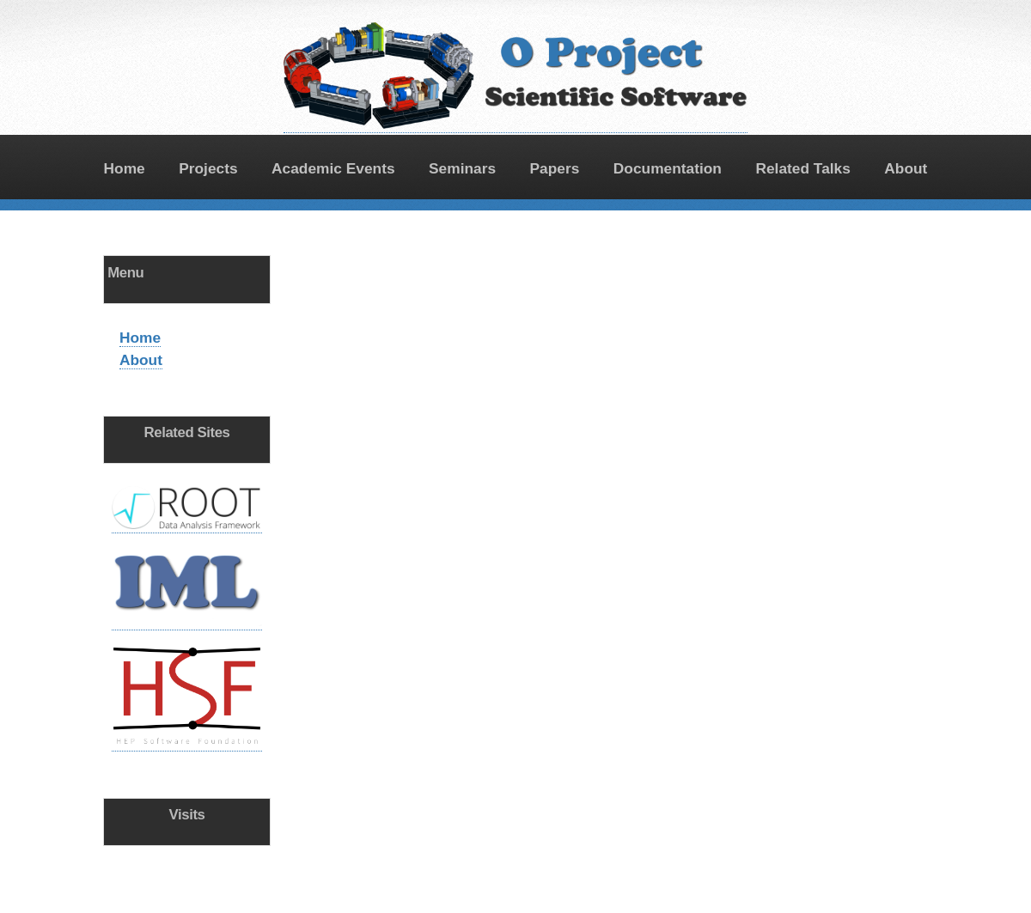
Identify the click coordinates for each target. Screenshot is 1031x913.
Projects (208, 168)
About (905, 168)
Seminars (462, 168)
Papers (555, 168)
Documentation (667, 168)
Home (124, 168)
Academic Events (333, 168)
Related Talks (802, 168)
